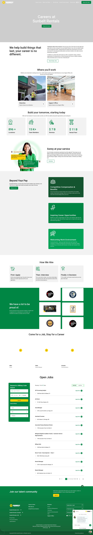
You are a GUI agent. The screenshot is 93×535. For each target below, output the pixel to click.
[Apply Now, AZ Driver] (79, 399)
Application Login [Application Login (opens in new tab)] (75, 505)
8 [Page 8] (74, 479)
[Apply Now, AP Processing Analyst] (79, 390)
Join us (56, 495)
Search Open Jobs (53, 60)
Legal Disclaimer (12, 521)
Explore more (14, 188)
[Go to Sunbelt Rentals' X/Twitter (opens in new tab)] (71, 516)
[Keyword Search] (20, 391)
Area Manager (38, 407)
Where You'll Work (47, 2)
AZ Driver (37, 399)
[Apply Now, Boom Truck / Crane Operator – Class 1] (79, 453)
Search (19, 400)
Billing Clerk (38, 444)
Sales (48, 513)
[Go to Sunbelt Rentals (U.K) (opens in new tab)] (15, 515)
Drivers (48, 506)
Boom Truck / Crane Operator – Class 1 (44, 452)
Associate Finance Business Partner (44, 425)
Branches (49, 504)
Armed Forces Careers (64, 2)
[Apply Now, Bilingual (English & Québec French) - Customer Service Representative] (79, 434)
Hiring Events (73, 2)
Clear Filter (12, 419)
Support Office (50, 515)
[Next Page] (80, 479)
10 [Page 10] (77, 479)
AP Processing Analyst (40, 390)
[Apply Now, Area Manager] (79, 408)
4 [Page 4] (70, 479)
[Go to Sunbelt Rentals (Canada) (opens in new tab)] (16, 512)
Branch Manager (39, 461)
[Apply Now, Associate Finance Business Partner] (79, 425)
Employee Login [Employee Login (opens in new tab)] (75, 509)
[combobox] (15, 395)
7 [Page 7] (73, 479)
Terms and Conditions (13, 519)
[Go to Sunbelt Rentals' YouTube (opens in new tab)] (67, 516)
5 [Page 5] (71, 479)
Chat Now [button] (51, 161)
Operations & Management (52, 508)
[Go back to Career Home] (8, 2)
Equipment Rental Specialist (52, 512)
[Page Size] (60, 479)
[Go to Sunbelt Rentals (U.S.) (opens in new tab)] (15, 510)
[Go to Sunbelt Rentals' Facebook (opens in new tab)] (69, 516)
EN (78, 2)
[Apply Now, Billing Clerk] (79, 444)
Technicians (49, 510)
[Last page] (83, 479)
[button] (19, 395)
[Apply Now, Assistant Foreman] (79, 416)
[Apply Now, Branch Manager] (79, 462)
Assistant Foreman (39, 416)
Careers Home (38, 2)
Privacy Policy (12, 517)
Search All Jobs (86, 2)
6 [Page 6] (72, 479)
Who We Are (55, 2)
